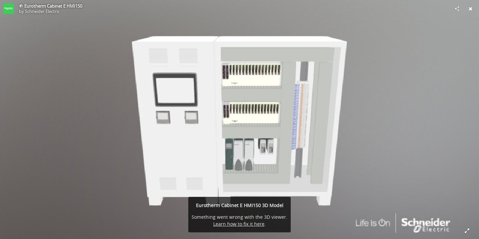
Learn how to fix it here (238, 224)
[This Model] (8, 8)
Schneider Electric (42, 11)
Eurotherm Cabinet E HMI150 (53, 6)
